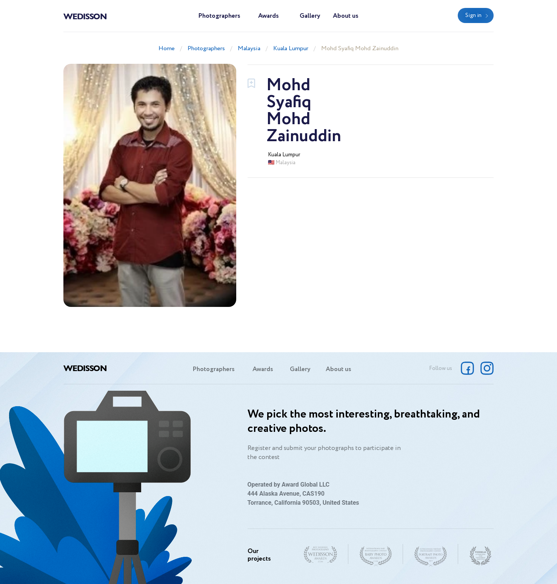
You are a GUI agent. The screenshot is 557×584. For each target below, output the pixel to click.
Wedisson (85, 16)
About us (346, 16)
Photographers (219, 16)
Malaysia (249, 48)
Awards (268, 16)
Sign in (473, 15)
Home (166, 48)
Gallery (310, 16)
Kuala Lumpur (290, 48)
